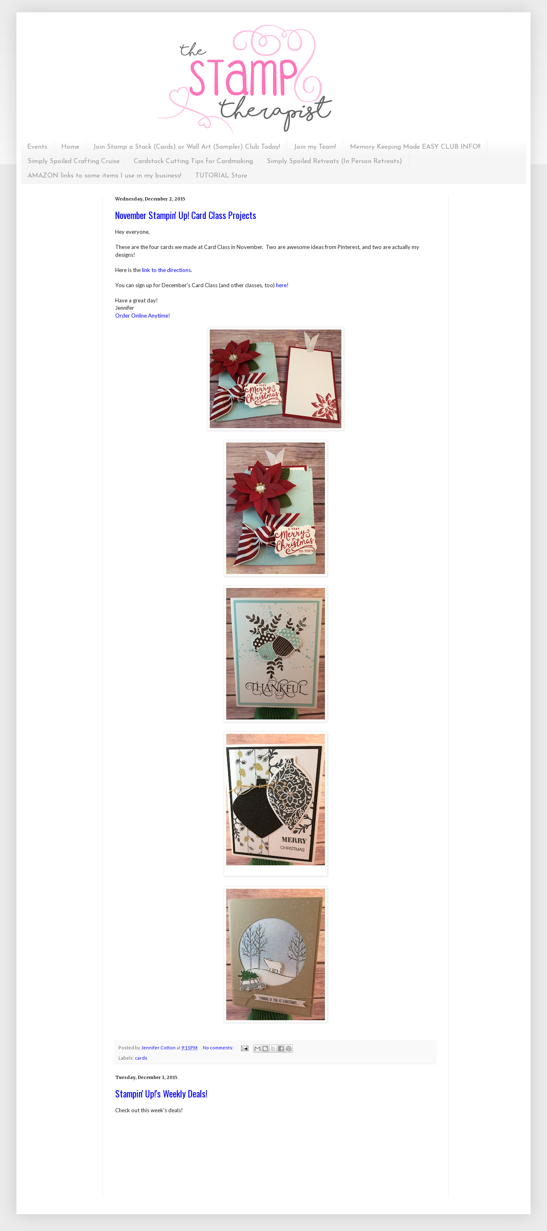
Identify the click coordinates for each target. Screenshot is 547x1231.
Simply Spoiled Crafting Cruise (74, 161)
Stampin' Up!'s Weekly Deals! (161, 1093)
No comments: (218, 1047)
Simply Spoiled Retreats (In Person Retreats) (334, 161)
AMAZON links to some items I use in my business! (104, 176)
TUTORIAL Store (221, 176)
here (281, 285)
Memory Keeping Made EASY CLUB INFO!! (415, 147)
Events (37, 147)
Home (70, 147)
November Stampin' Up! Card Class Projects (185, 214)
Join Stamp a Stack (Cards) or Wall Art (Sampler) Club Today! (186, 147)
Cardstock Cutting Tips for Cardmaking (193, 161)
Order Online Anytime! (142, 315)
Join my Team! (315, 147)
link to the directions (166, 270)
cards (141, 1057)
